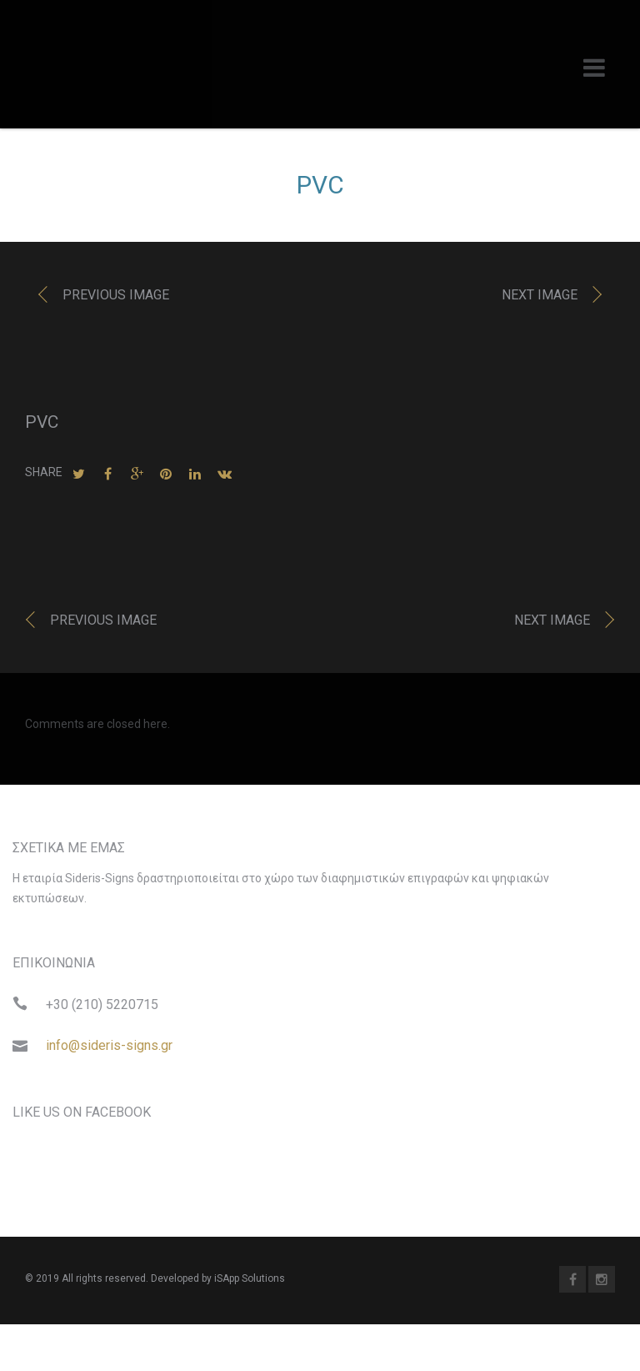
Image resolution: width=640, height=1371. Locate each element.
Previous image (115, 299)
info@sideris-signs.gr (109, 1049)
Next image (540, 299)
